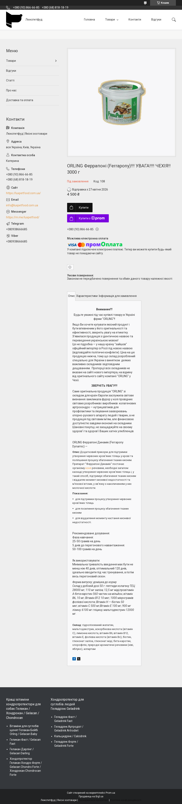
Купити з (92, 218)
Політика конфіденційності (125, 800)
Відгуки (156, 19)
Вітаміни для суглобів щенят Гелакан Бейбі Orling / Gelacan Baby (24, 730)
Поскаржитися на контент (93, 800)
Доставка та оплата (19, 100)
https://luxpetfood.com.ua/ (23, 193)
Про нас (11, 90)
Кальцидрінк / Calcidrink (70, 736)
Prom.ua (110, 792)
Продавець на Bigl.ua (91, 796)
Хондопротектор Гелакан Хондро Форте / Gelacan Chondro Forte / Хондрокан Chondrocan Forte (26, 766)
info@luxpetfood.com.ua (22, 205)
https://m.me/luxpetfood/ (22, 217)
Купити (83, 207)
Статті (10, 80)
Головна (89, 19)
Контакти (135, 19)
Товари (110, 19)
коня (88, 468)
